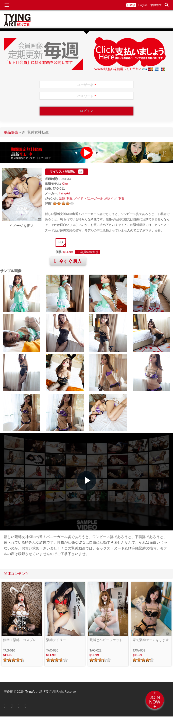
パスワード (86, 96)
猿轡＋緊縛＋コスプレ (19, 640)
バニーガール (94, 198)
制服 (69, 198)
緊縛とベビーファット (106, 640)
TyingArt (64, 193)
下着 (121, 198)
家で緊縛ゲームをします (151, 640)
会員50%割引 (87, 252)
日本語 (131, 5)
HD (61, 242)
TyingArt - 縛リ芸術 (38, 691)
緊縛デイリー (56, 640)
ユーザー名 (86, 85)
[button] (86, 480)
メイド (78, 198)
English (143, 5)
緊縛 (62, 198)
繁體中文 (156, 5)
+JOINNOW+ (154, 700)
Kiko (65, 184)
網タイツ (111, 198)
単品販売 (11, 132)
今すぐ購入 (68, 261)
